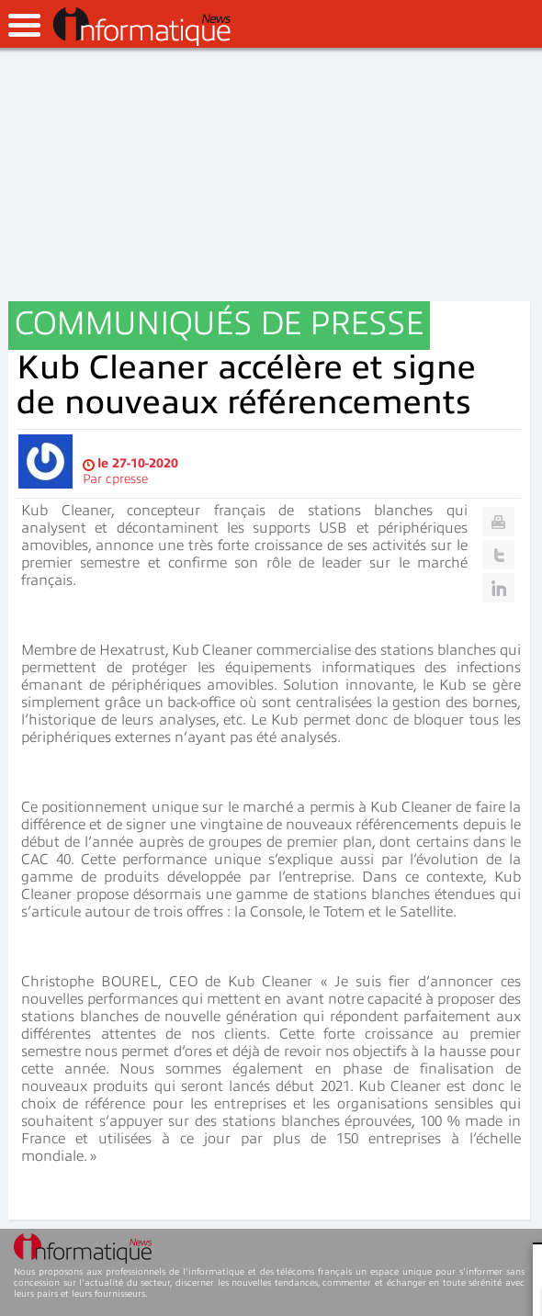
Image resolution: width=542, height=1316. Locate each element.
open (24, 25)
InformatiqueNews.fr (142, 26)
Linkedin (498, 587)
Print (498, 521)
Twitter (498, 554)
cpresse (127, 479)
